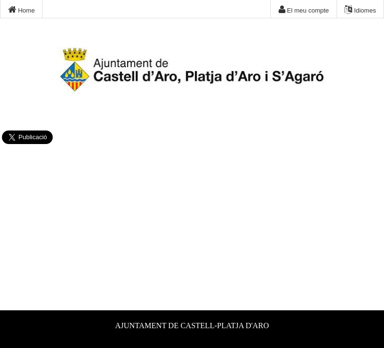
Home (21, 9)
